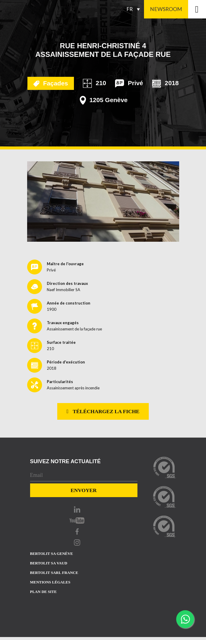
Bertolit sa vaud (48, 563)
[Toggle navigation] (197, 9)
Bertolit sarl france (54, 572)
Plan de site (43, 591)
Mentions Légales (50, 582)
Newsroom (166, 9)
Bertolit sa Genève (51, 553)
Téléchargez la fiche (103, 411)
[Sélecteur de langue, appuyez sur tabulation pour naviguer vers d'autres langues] (135, 9)
